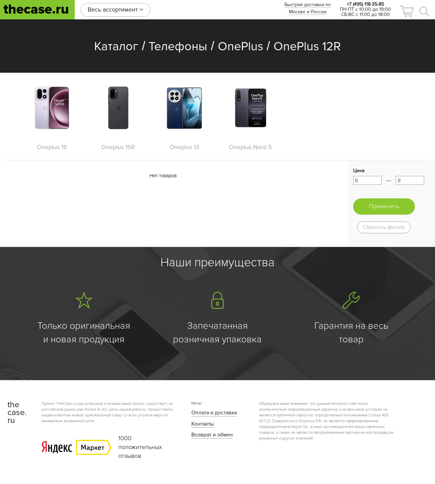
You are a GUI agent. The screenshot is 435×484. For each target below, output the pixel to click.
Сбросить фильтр (384, 227)
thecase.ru (36, 9)
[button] (407, 11)
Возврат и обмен (212, 434)
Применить (384, 206)
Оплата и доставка (214, 412)
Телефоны (178, 46)
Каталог (116, 46)
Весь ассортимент (115, 9)
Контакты (202, 423)
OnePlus (240, 46)
